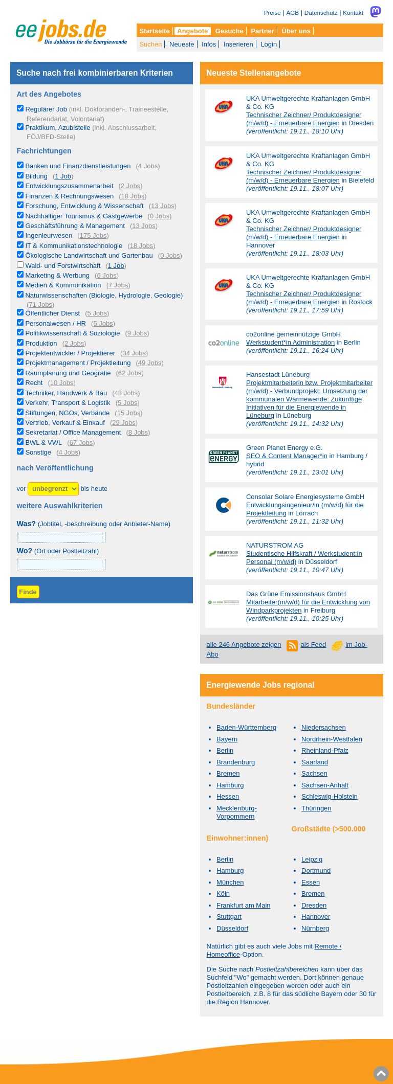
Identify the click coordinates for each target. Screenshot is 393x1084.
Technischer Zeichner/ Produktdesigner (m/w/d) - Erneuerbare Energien (303, 119)
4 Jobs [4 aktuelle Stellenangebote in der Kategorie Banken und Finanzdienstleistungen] (148, 166)
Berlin (224, 750)
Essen (310, 882)
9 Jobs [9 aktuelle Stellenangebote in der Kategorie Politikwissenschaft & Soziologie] (137, 333)
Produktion (41, 343)
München (230, 882)
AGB (292, 12)
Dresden (313, 905)
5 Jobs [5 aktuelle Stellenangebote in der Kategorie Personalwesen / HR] (103, 323)
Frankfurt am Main (243, 905)
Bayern (226, 739)
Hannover (315, 916)
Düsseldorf (232, 928)
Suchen (150, 44)
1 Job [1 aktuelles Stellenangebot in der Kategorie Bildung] (63, 176)
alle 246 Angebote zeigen (244, 644)
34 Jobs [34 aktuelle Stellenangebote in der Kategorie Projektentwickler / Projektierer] (134, 353)
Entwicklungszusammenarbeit (69, 186)
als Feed (313, 644)
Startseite (154, 31)
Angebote (192, 31)
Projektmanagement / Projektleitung (77, 363)
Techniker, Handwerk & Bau (66, 393)
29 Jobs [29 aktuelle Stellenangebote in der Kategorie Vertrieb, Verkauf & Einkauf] (124, 422)
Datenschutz (321, 12)
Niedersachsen (323, 727)
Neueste (181, 44)
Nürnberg (315, 928)
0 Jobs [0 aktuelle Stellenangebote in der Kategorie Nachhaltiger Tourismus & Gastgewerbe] (159, 216)
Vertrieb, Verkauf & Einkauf (64, 422)
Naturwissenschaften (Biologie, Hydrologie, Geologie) (104, 295)
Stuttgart (229, 916)
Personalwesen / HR (55, 323)
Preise (272, 12)
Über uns (296, 31)
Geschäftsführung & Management (74, 226)
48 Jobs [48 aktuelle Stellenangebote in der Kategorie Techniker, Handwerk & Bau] (126, 393)
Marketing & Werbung (57, 275)
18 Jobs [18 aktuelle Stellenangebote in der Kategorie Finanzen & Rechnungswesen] (133, 196)
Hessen (227, 796)
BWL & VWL (43, 442)
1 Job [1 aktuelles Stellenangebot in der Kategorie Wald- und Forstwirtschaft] (116, 265)
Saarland (314, 762)
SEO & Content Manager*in (287, 456)
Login (268, 44)
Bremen (228, 773)
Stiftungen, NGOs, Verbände (67, 413)
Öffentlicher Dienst (52, 313)
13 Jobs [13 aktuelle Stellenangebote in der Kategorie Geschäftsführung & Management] (144, 226)
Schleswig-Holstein (329, 796)
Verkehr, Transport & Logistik (67, 402)
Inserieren (238, 44)
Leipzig (311, 859)
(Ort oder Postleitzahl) (58, 551)
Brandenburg (235, 762)
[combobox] (61, 564)
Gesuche (229, 31)
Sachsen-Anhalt (324, 785)
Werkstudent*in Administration (290, 342)
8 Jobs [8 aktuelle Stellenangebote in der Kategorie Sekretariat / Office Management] (138, 432)
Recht (33, 383)
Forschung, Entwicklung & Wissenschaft (84, 206)
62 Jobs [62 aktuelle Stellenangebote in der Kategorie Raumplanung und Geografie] (130, 373)
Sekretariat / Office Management (73, 432)
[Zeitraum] (53, 489)
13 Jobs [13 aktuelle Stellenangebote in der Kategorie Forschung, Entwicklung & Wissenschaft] (162, 206)
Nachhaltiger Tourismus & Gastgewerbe (83, 216)
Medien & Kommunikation (63, 285)
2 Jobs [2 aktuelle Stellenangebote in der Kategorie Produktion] (74, 343)
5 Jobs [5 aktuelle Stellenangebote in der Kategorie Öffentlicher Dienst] (97, 313)
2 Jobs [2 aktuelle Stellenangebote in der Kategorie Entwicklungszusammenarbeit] (130, 186)
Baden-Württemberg (246, 727)
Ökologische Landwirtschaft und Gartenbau (88, 255)
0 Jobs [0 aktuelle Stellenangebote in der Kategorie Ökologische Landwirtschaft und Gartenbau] (170, 255)
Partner (262, 31)
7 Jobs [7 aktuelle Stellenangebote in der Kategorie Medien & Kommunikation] (118, 285)
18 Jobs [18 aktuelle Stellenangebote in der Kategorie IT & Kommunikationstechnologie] (142, 246)
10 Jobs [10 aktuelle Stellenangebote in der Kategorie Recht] (62, 383)
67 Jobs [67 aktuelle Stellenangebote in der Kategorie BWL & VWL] (81, 442)
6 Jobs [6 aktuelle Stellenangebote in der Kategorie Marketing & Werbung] (106, 275)
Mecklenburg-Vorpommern (236, 812)
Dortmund (316, 870)
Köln (223, 893)
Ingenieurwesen (48, 235)
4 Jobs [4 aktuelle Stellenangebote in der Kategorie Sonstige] (68, 452)
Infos (209, 44)
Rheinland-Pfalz (324, 750)
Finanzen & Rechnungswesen (69, 196)
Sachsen (314, 773)
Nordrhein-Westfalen (331, 739)
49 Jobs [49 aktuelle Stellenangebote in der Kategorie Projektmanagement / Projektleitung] (150, 363)
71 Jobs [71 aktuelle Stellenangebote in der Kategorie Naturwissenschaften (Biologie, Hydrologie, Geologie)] (40, 304)
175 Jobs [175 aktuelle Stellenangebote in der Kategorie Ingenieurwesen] (93, 235)
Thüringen (316, 808)
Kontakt (353, 12)
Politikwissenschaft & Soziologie (72, 333)
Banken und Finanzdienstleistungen (77, 166)
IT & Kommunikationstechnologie (73, 246)
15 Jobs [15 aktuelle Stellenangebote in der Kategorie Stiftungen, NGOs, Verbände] (129, 413)
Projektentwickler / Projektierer (70, 353)
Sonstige (38, 452)
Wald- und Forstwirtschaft (62, 265)
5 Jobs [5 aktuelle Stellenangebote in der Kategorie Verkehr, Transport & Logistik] (127, 402)
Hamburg (230, 785)
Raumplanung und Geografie (68, 373)
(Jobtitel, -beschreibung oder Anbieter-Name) (94, 524)
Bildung (36, 176)
